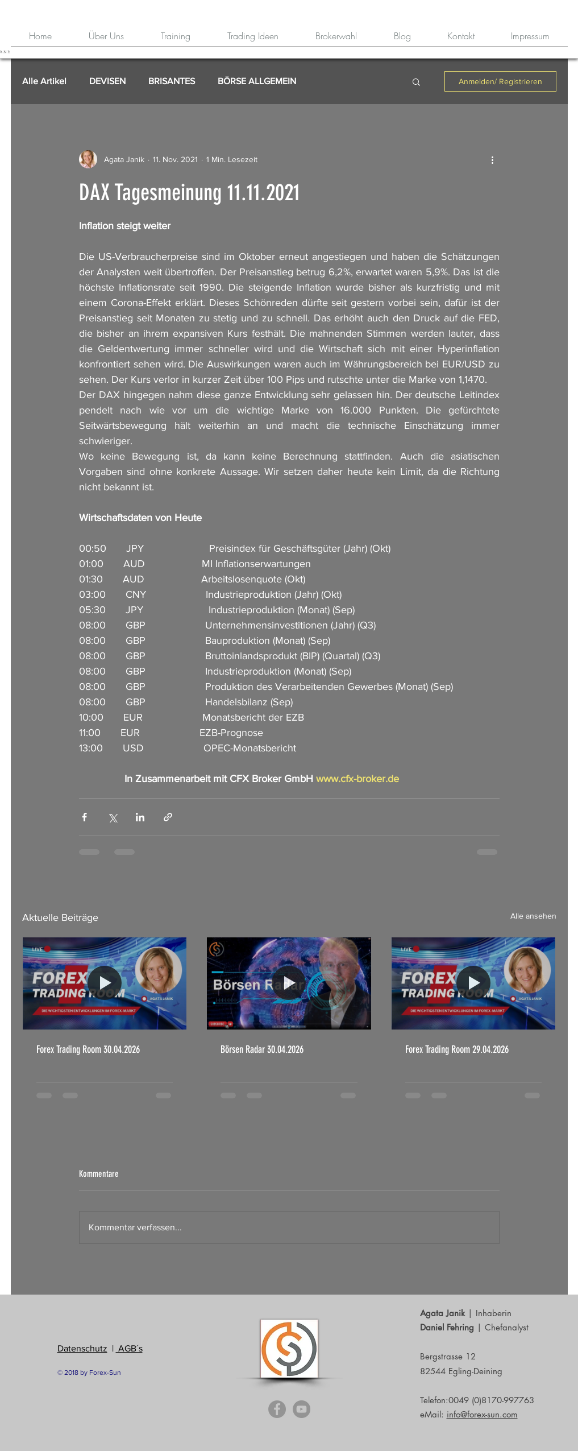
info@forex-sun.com (482, 1414)
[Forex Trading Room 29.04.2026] (474, 983)
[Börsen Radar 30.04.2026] (289, 983)
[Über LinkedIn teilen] (140, 817)
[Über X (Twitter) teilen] (112, 817)
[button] (416, 81)
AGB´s (129, 1348)
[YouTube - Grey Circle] (301, 1409)
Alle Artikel (44, 81)
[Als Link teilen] (168, 817)
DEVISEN (107, 81)
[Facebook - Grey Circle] (277, 1409)
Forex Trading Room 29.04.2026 (457, 1049)
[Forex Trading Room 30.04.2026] (105, 983)
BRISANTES (171, 81)
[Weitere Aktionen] (493, 159)
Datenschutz (82, 1348)
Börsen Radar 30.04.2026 (262, 1049)
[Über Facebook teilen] (84, 817)
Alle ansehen (533, 915)
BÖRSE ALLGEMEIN (257, 81)
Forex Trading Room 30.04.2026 (88, 1049)
